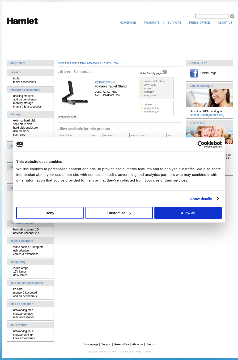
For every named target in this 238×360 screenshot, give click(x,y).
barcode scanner (21, 223)
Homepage (91, 344)
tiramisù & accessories (27, 106)
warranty (149, 91)
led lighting (18, 262)
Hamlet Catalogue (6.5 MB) (207, 115)
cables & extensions (25, 254)
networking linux (23, 331)
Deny (50, 213)
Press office (121, 344)
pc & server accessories (26, 283)
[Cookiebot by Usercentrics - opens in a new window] (201, 144)
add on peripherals (25, 99)
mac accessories (23, 317)
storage (15, 114)
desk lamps (20, 275)
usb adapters (21, 250)
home (61, 62)
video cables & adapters (28, 247)
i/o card (17, 289)
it (180, 16)
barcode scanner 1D (26, 229)
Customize (119, 213)
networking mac (23, 310)
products (152, 22)
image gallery (151, 108)
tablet (16, 78)
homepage (128, 22)
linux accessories (24, 338)
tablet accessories (24, 82)
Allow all (188, 213)
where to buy (151, 111)
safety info (150, 95)
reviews (148, 104)
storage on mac (23, 313)
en (186, 16)
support (174, 22)
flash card (19, 134)
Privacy (138, 351)
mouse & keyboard (25, 292)
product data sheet (154, 81)
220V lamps (20, 268)
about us (225, 22)
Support (106, 344)
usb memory (21, 131)
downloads (150, 84)
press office (199, 22)
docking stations (23, 96)
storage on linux (23, 334)
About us (137, 344)
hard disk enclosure (25, 127)
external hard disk (24, 120)
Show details (201, 199)
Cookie (147, 351)
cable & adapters (21, 241)
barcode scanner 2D (26, 233)
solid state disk (22, 124)
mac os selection (21, 304)
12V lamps (20, 271)
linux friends (18, 325)
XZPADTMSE (111, 62)
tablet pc (16, 72)
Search (151, 344)
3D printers (17, 63)
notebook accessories (25, 89)
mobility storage (23, 103)
